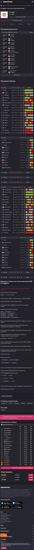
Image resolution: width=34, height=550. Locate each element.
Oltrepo (5, 204)
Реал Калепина (7, 217)
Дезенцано (6, 147)
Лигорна (6, 92)
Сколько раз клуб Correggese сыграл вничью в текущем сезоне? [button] (15, 305)
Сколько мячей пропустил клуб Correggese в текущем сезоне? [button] (16, 386)
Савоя (5, 160)
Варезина (6, 227)
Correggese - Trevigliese (7, 313)
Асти (5, 127)
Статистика (4, 24)
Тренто (5, 145)
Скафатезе (6, 155)
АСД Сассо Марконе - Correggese (9, 317)
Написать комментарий (7, 396)
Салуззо (6, 112)
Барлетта (6, 157)
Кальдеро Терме (7, 214)
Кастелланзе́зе (7, 219)
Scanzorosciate (7, 207)
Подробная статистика (17, 467)
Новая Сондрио (7, 230)
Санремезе (6, 105)
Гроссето (6, 150)
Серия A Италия (4, 514)
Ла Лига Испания (4, 516)
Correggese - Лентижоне (7, 316)
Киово (5, 194)
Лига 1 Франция (4, 519)
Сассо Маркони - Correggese (9, 362)
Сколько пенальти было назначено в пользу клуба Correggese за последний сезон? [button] (16, 342)
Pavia (5, 224)
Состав (10, 403)
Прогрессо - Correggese (7, 314)
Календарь (20, 24)
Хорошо (3, 548)
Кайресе (6, 120)
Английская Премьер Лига (6, 515)
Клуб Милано (7, 115)
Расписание (4, 403)
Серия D (15, 32)
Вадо (5, 90)
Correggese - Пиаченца (7, 338)
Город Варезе (7, 97)
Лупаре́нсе (6, 222)
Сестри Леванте (7, 102)
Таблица (29, 24)
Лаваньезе (6, 130)
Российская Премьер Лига (6, 521)
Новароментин (7, 132)
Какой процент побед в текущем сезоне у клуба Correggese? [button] (16, 298)
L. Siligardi (5, 381)
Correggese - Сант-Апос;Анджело (10, 360)
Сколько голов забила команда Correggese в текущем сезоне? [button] (16, 367)
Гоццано (6, 125)
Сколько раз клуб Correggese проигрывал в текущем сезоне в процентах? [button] (16, 331)
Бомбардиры (30, 403)
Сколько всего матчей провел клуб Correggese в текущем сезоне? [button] (15, 289)
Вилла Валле (6, 209)
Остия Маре (6, 152)
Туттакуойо (3, 326)
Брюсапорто (6, 202)
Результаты (12, 24)
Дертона (6, 122)
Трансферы (16, 403)
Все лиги (2, 522)
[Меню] (1, 2)
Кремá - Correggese (6, 311)
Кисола (5, 100)
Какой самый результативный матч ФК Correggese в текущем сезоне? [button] (16, 321)
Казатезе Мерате (7, 192)
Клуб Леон (6, 199)
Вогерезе (6, 232)
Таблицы (23, 403)
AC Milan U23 (6, 197)
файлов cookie (8, 545)
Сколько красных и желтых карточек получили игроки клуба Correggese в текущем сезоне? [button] (16, 350)
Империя (6, 117)
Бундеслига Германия (5, 518)
